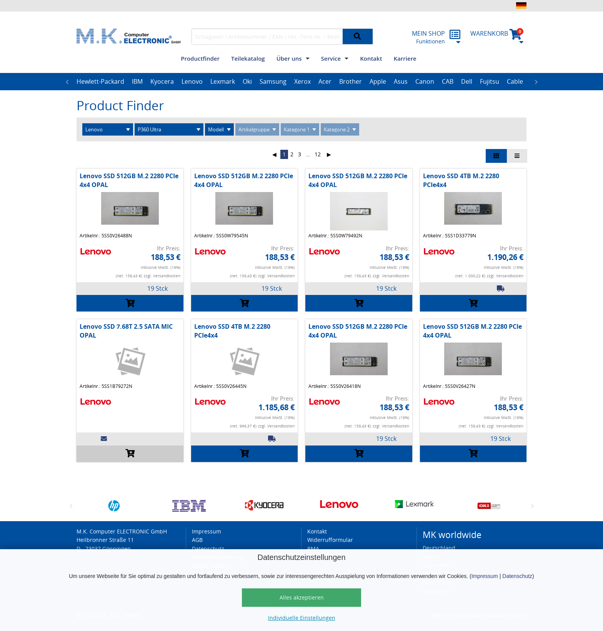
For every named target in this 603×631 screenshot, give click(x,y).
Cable (515, 81)
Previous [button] (67, 82)
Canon (424, 81)
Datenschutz (517, 576)
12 (318, 154)
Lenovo (192, 81)
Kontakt (371, 58)
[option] (100, 82)
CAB (447, 81)
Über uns (289, 58)
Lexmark (222, 81)
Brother (350, 81)
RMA (313, 548)
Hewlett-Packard (100, 81)
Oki (247, 81)
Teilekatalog (248, 58)
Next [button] (536, 82)
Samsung (273, 81)
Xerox (302, 81)
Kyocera (162, 81)
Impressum (484, 576)
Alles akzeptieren (302, 597)
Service (331, 58)
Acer (324, 81)
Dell (466, 81)
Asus (401, 81)
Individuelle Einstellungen (301, 617)
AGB (197, 539)
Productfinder (200, 58)
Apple (378, 81)
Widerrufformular (330, 539)
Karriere (405, 58)
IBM (137, 81)
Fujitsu (489, 81)
